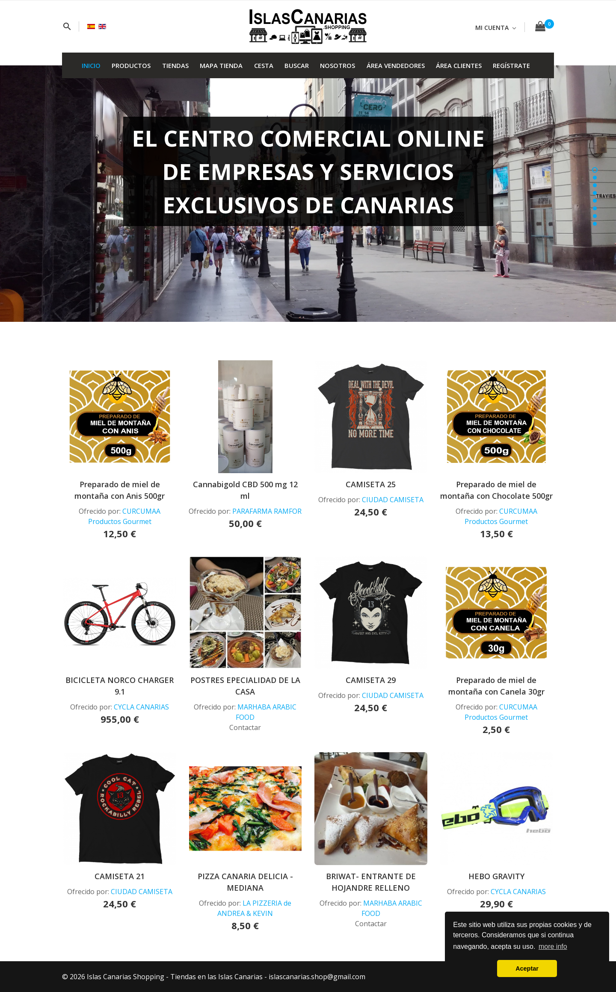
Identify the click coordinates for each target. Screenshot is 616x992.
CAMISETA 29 (371, 680)
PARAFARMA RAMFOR (267, 511)
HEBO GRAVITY (496, 876)
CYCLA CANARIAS (141, 707)
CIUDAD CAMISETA (393, 499)
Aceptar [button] (527, 968)
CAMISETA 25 (371, 484)
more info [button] (553, 946)
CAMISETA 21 (120, 876)
